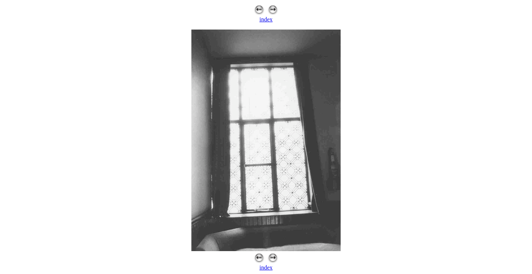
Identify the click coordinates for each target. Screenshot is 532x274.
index (266, 19)
